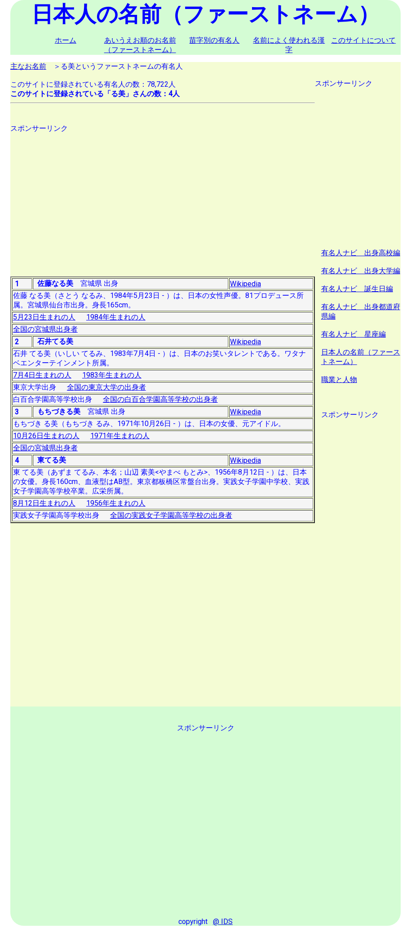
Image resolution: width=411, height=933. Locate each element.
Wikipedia (245, 284)
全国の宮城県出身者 (45, 329)
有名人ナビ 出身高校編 (360, 253)
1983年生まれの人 (111, 375)
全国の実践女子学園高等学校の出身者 (171, 515)
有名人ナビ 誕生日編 (357, 288)
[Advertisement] (162, 196)
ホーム (65, 40)
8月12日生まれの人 (44, 503)
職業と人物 (339, 379)
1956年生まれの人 (116, 503)
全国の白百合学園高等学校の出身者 (160, 399)
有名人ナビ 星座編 (353, 334)
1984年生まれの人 (116, 317)
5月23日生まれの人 (44, 317)
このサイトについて (363, 40)
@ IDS (223, 921)
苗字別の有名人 (214, 40)
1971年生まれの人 (120, 435)
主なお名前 (28, 66)
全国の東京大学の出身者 (106, 387)
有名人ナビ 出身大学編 (360, 271)
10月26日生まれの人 (46, 435)
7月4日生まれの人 (42, 375)
